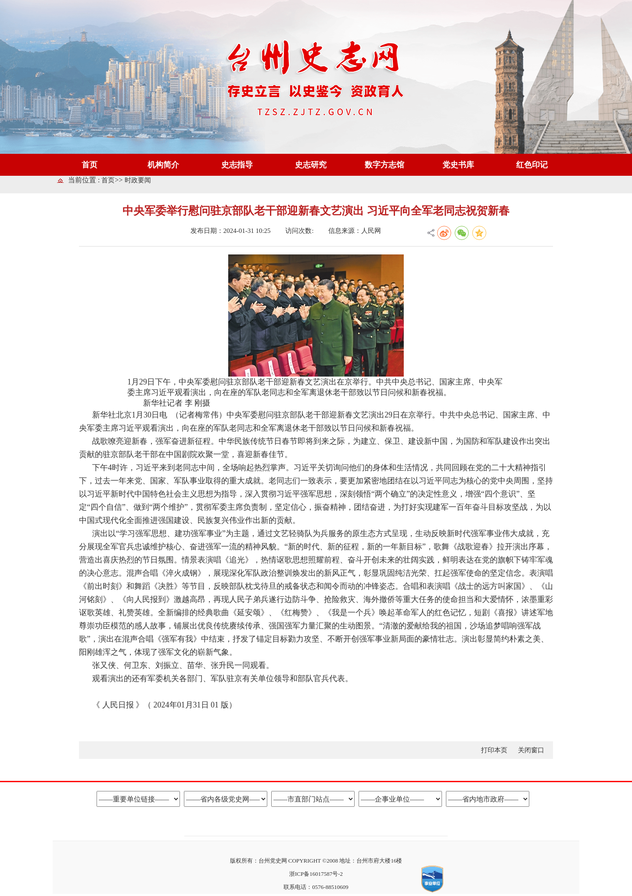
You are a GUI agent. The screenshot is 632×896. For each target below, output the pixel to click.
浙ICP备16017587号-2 (316, 874)
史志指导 (237, 164)
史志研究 (311, 164)
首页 (89, 164)
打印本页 (495, 750)
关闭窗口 (531, 750)
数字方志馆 (384, 164)
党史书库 (458, 164)
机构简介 (163, 164)
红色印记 (532, 164)
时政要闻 (138, 180)
